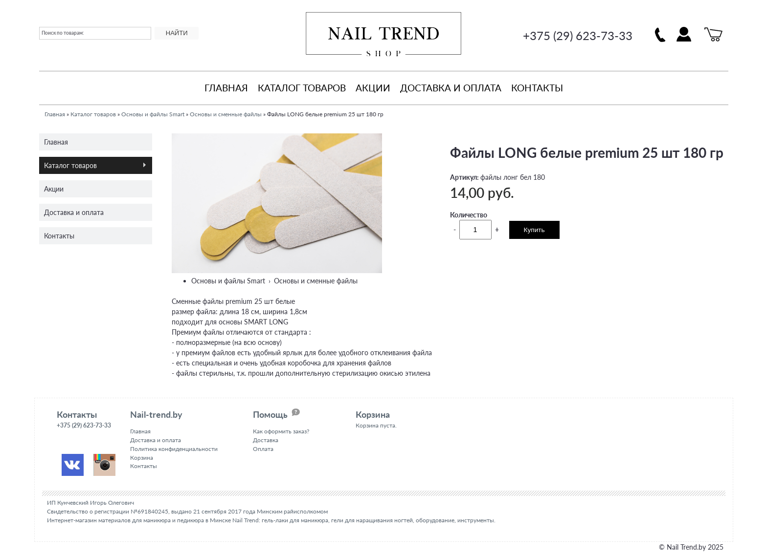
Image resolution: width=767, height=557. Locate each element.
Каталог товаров (302, 87)
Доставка (265, 440)
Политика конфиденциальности (174, 448)
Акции (373, 87)
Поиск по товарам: (63, 33)
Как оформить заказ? (281, 431)
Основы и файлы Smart (152, 114)
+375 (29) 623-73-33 (577, 35)
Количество (468, 215)
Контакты (537, 87)
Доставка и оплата (450, 87)
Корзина (141, 457)
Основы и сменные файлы (226, 114)
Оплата (263, 448)
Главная (226, 87)
